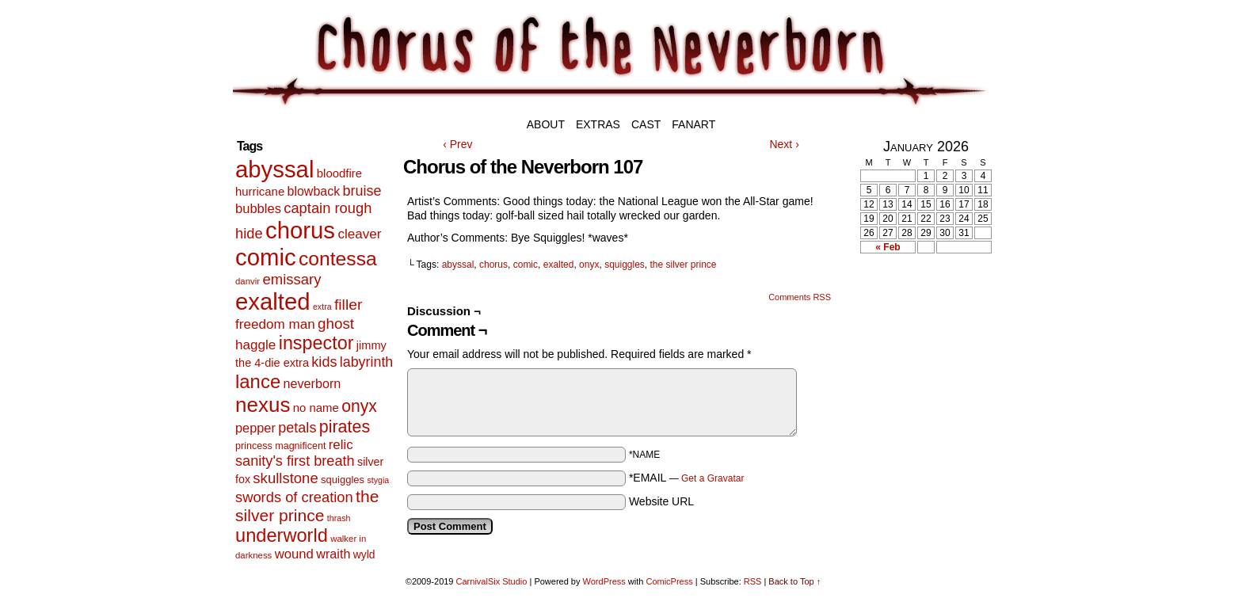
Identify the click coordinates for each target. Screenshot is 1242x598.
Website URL (661, 501)
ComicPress (669, 581)
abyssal (458, 264)
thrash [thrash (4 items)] (339, 518)
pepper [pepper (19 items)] (255, 428)
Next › (783, 144)
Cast (646, 124)
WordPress (604, 581)
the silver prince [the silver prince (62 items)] (307, 505)
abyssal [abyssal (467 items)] (274, 169)
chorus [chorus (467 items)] (300, 230)
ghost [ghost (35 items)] (336, 323)
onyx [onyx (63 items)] (359, 406)
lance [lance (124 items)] (257, 381)
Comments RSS (799, 297)
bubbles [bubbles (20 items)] (258, 208)
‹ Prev (457, 144)
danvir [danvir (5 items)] (247, 281)
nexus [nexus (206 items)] (262, 405)
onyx (589, 264)
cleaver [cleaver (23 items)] (359, 234)
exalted (558, 264)
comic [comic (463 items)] (265, 257)
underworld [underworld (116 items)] (281, 535)
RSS (753, 581)
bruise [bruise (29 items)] (361, 191)
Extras (598, 124)
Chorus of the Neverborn (708, 61)
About (546, 124)
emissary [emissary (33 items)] (291, 279)
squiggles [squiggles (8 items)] (342, 480)
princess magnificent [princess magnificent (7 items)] (280, 445)
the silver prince (683, 264)
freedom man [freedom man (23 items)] (275, 324)
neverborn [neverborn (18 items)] (312, 383)
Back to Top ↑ (794, 581)
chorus (493, 264)
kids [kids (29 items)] (324, 362)
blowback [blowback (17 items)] (314, 191)
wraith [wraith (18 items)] (333, 554)
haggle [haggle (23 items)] (255, 344)
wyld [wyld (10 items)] (364, 554)
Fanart (693, 124)
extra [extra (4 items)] (322, 306)
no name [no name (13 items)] (316, 407)
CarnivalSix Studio (492, 581)
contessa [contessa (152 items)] (338, 258)
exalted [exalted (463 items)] (272, 301)
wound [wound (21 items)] (294, 554)
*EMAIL (687, 477)
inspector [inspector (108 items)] (316, 343)
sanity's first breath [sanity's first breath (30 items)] (295, 461)
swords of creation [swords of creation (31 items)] (294, 497)
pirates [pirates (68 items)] (344, 426)
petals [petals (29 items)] (297, 428)
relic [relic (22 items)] (341, 444)
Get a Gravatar (712, 478)
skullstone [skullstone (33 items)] (285, 478)
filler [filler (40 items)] (348, 304)
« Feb (887, 247)
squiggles (624, 264)
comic (525, 264)
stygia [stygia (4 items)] (378, 480)
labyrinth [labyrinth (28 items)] (367, 362)
